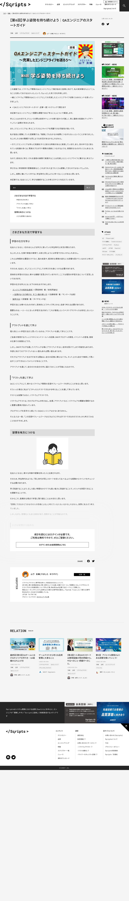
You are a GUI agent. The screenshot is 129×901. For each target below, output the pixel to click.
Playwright (110, 238)
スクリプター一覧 (63, 751)
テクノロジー (49, 4)
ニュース (98, 4)
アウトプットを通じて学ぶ (24, 204)
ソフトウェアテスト (25, 33)
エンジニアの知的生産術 (23, 290)
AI (103, 238)
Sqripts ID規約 (111, 754)
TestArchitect (116, 241)
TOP (4, 13)
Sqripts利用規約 (111, 751)
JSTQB (110, 248)
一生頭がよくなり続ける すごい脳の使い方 (30, 294)
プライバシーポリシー (112, 747)
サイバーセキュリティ (107, 255)
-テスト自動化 (82, 751)
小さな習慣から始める (23, 216)
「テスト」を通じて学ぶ (23, 208)
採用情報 (80, 739)
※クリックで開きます (39, 107)
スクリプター (82, 4)
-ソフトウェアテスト (83, 747)
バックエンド (119, 255)
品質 (58, 4)
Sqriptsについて (110, 9)
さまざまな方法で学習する (25, 195)
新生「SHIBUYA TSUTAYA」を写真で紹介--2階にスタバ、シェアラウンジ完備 (113, 314)
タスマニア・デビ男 (43, 597)
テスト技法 (112, 251)
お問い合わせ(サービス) (85, 743)
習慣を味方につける (22, 212)
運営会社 (80, 735)
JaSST (104, 248)
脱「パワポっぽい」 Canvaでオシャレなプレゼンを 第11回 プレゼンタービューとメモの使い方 (112, 330)
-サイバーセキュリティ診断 (86, 754)
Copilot (117, 248)
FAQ (106, 743)
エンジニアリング (69, 4)
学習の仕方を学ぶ (22, 200)
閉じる (88, 187)
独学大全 (16, 299)
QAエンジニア (35, 33)
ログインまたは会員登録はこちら (52, 545)
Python (116, 245)
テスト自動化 (105, 241)
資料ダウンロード (110, 4)
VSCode (104, 251)
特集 (90, 4)
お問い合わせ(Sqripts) (114, 735)
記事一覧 (82, 574)
